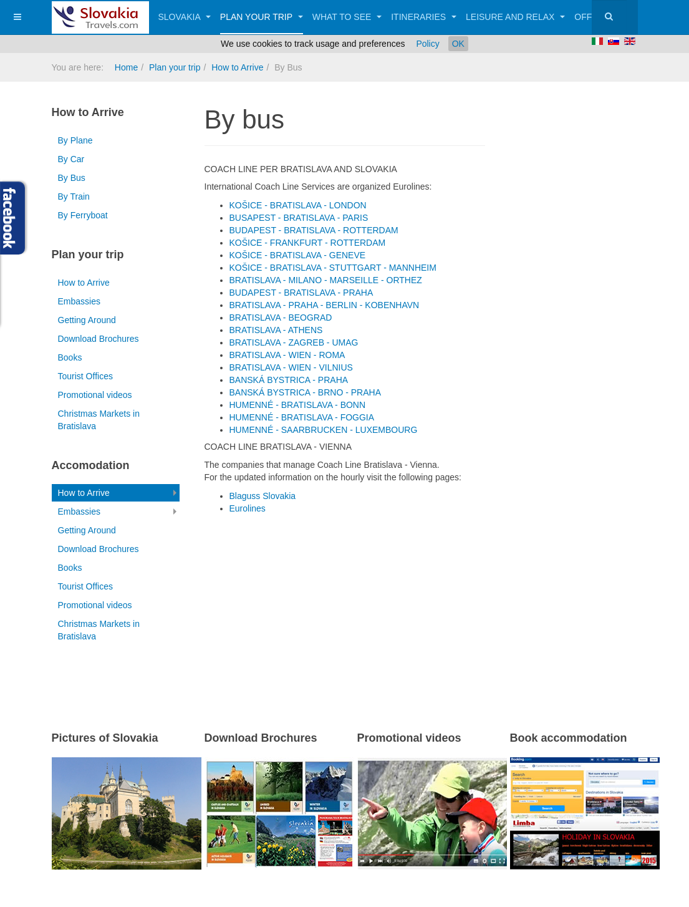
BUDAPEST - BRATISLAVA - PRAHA (301, 293)
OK (458, 44)
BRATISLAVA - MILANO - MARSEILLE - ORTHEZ (325, 280)
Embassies (79, 301)
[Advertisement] (350, 614)
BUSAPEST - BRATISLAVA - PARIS (299, 218)
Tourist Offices (85, 376)
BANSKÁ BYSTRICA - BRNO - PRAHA (305, 392)
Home (126, 67)
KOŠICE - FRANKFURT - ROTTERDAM (307, 243)
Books (70, 357)
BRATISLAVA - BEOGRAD (280, 318)
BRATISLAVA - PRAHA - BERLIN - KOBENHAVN (324, 305)
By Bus (71, 178)
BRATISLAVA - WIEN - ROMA (287, 355)
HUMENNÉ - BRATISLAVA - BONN (297, 405)
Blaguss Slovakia (262, 496)
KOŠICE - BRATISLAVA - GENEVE (297, 255)
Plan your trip (261, 17)
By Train (74, 196)
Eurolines (247, 508)
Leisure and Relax (515, 17)
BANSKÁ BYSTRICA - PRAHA (289, 380)
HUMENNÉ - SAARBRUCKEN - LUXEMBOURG (323, 430)
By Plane (75, 140)
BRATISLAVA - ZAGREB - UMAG (294, 342)
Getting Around (87, 320)
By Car (71, 159)
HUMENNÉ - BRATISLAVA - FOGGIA (302, 417)
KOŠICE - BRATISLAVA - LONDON (298, 205)
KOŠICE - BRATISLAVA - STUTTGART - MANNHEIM (332, 268)
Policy (427, 44)
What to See (347, 17)
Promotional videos (95, 395)
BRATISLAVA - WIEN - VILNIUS (291, 367)
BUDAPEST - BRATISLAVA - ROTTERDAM (313, 230)
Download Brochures (98, 339)
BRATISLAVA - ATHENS (276, 330)
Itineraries (423, 17)
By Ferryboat (83, 215)
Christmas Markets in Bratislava (99, 420)
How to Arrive (237, 67)
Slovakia (184, 17)
